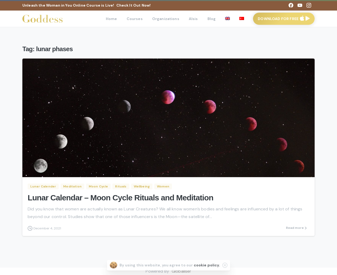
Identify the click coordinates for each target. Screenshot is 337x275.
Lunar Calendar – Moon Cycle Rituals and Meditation (120, 197)
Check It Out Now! (133, 5)
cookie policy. (207, 268)
